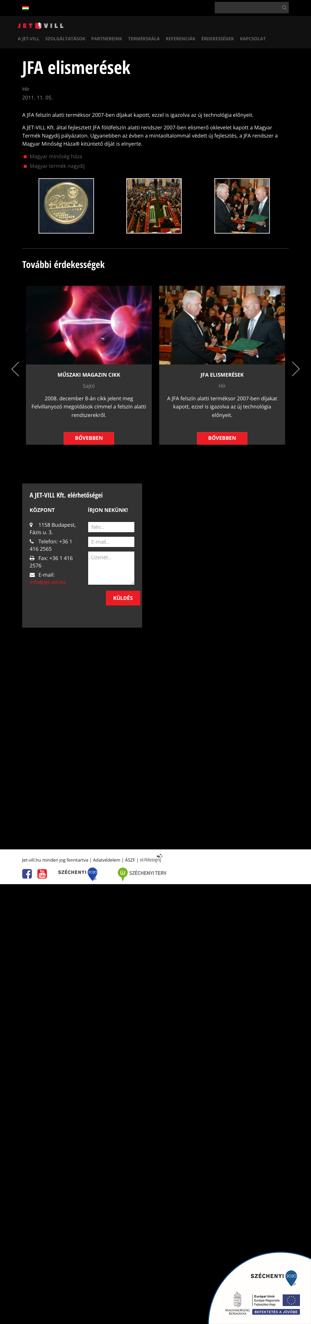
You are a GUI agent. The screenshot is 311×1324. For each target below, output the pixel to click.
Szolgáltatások (65, 38)
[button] (283, 7)
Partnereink (106, 38)
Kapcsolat (253, 38)
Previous (15, 369)
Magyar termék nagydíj (57, 166)
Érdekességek (217, 38)
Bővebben (89, 438)
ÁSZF (130, 860)
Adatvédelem (106, 860)
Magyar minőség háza (56, 156)
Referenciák (180, 38)
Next (296, 369)
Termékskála (144, 38)
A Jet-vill (28, 38)
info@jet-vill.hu (48, 582)
